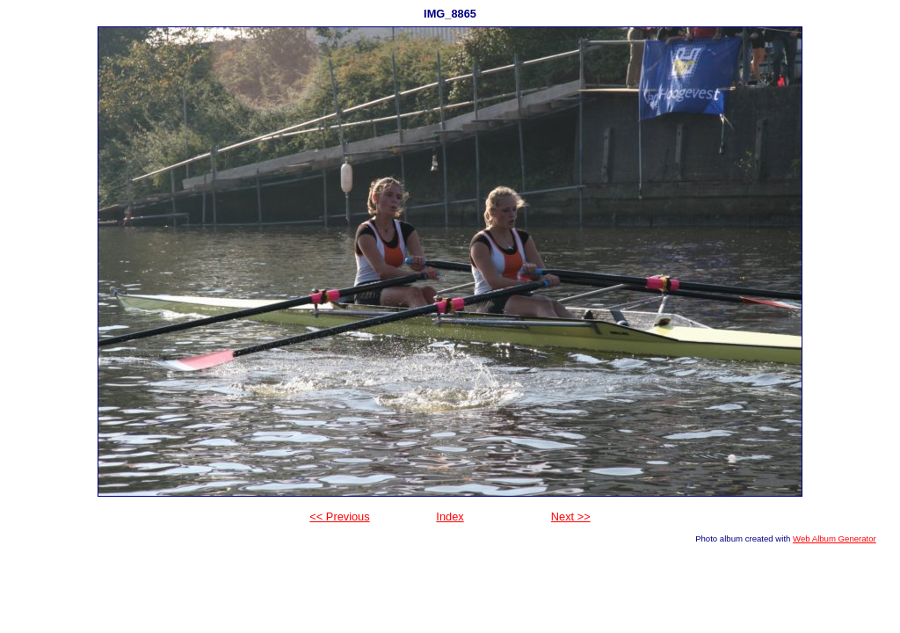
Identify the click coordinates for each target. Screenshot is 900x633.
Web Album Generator (834, 538)
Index (449, 516)
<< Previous (339, 516)
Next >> (571, 516)
